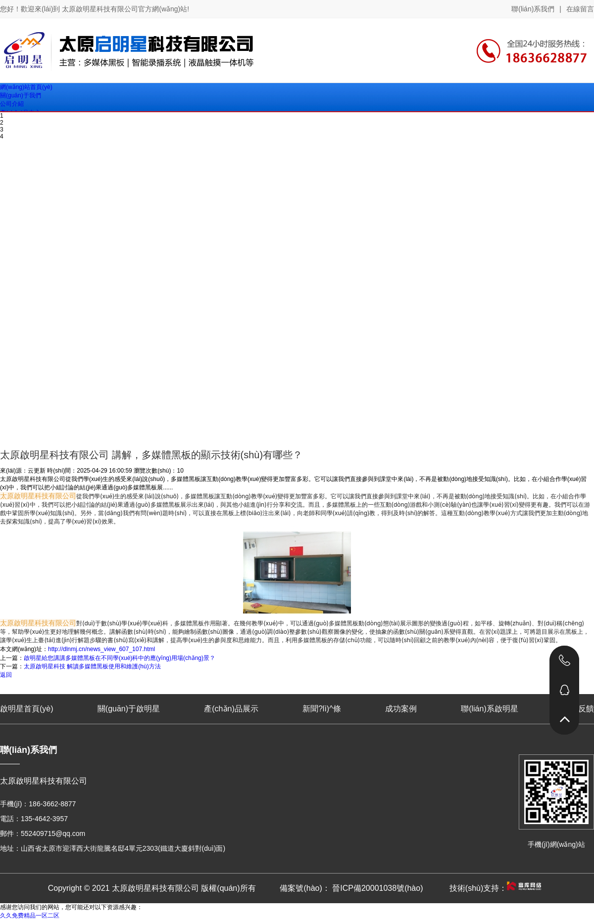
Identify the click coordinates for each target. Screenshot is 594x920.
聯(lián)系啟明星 (489, 708)
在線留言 (580, 9)
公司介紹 (12, 103)
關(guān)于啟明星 (129, 708)
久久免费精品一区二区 (29, 915)
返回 (6, 674)
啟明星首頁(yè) (26, 708)
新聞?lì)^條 (321, 708)
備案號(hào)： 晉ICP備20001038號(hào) (351, 888)
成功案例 (401, 708)
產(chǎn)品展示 (231, 708)
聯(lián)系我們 (532, 9)
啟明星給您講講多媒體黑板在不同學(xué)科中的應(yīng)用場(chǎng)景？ (119, 658)
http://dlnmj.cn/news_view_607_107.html (101, 649)
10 (180, 470)
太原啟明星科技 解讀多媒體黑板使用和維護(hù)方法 (92, 666)
